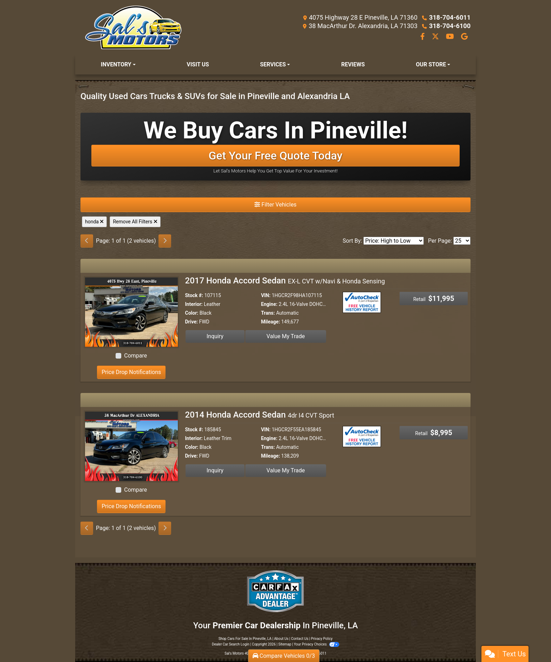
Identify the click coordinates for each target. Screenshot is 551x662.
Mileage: (270, 322)
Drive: (191, 322)
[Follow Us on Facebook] (423, 37)
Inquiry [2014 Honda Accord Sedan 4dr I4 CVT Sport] (215, 470)
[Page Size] (462, 241)
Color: (192, 313)
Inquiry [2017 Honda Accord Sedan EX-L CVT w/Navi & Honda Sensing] (215, 336)
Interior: (194, 304)
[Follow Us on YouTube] (450, 37)
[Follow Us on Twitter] (436, 37)
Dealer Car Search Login (230, 644)
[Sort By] (393, 241)
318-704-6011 (450, 17)
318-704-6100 (450, 26)
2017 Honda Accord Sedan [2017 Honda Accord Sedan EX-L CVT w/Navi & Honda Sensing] (285, 281)
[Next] (164, 241)
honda (94, 221)
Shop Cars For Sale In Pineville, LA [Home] (245, 639)
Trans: (268, 313)
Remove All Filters (135, 221)
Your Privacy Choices (316, 644)
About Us (281, 639)
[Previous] (86, 241)
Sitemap (284, 644)
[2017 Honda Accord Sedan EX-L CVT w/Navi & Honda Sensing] (131, 311)
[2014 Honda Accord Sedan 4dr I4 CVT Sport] (131, 446)
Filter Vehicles (275, 204)
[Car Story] (383, 303)
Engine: (269, 304)
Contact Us (299, 639)
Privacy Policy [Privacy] (322, 639)
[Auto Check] (362, 302)
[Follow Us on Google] (464, 37)
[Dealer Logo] (133, 27)
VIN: (266, 295)
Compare (135, 355)
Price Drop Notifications (131, 372)
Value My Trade (285, 336)
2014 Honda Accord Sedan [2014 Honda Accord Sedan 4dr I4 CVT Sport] (259, 415)
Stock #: (194, 295)
